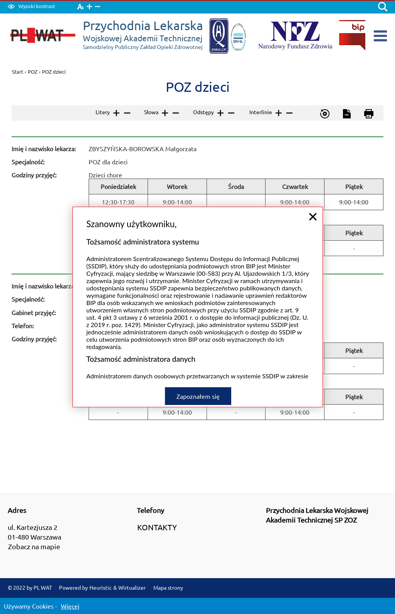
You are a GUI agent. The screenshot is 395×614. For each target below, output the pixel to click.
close (313, 203)
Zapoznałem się (198, 382)
